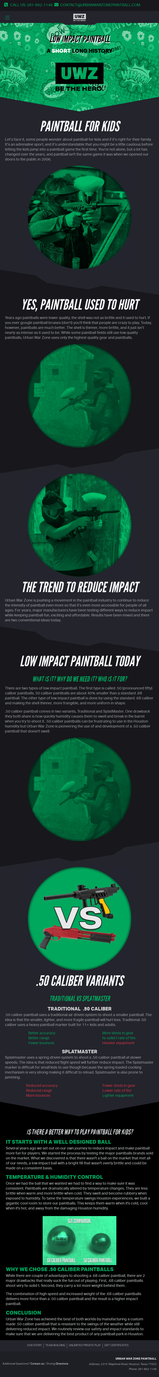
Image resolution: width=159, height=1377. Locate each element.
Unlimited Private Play (85, 1345)
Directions (62, 1364)
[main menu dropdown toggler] (7, 17)
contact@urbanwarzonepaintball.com (100, 5)
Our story (34, 1345)
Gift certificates (116, 1345)
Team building (55, 1345)
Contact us (37, 1364)
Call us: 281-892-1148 (31, 5)
